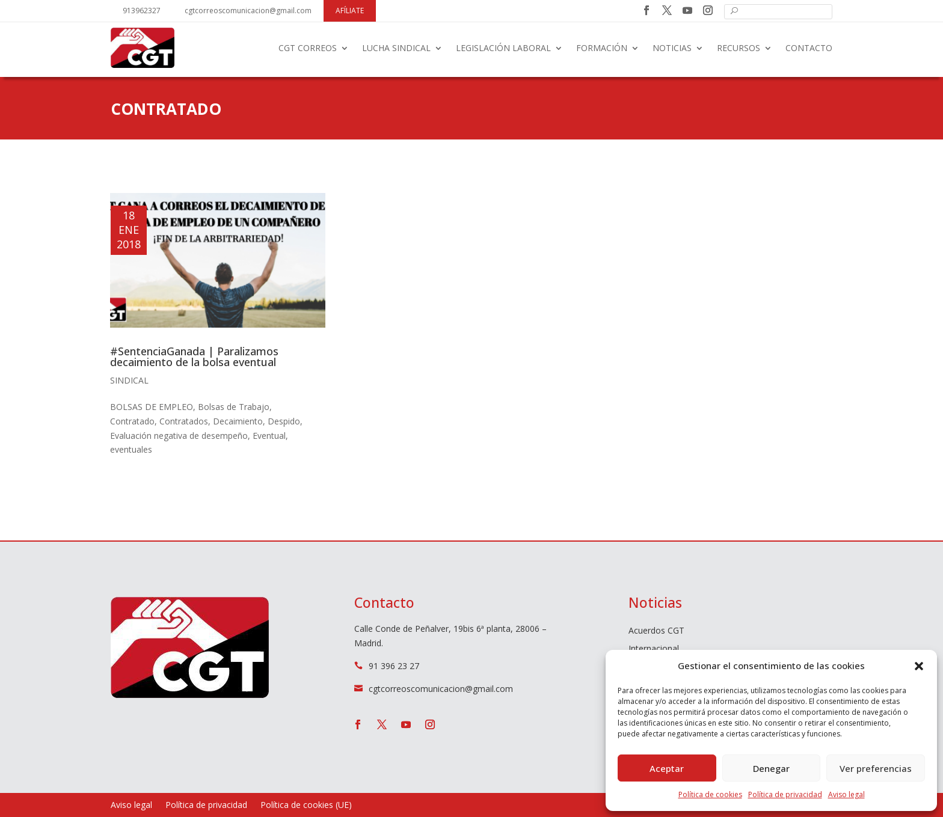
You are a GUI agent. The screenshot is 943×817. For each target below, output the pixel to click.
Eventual (269, 435)
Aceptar (667, 768)
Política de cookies (710, 794)
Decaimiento (238, 421)
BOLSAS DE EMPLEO (151, 406)
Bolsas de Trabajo (233, 406)
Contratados (183, 421)
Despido (284, 421)
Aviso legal (846, 794)
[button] (919, 666)
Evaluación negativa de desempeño (179, 435)
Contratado (132, 421)
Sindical (129, 380)
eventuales (131, 449)
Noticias (672, 48)
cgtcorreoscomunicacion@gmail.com (248, 10)
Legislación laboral (503, 48)
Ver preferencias (876, 768)
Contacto (808, 48)
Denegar (771, 768)
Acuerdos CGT (656, 631)
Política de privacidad (785, 794)
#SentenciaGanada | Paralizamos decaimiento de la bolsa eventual (194, 356)
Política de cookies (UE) (306, 805)
